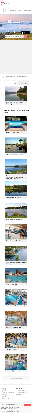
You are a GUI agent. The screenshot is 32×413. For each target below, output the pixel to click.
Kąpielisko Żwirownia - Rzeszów (14, 154)
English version (5, 398)
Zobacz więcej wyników (16, 378)
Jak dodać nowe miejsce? (8, 392)
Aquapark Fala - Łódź (11, 284)
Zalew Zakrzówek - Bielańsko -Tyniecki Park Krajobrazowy (16, 263)
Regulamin (4, 394)
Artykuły (4, 390)
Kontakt (4, 396)
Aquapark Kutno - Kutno (12, 132)
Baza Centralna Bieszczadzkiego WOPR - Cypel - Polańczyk (14, 103)
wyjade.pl (8, 3)
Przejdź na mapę (22, 28)
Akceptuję (27, 405)
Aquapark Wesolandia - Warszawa (15, 327)
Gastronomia (13, 10)
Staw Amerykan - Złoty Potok (13, 197)
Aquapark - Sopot (10, 371)
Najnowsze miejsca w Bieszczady (21, 393)
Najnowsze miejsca (21, 390)
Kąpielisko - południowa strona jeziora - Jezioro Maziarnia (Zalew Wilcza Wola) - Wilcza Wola (15, 177)
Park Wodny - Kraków (11, 349)
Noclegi (20, 10)
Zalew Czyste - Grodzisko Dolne (14, 219)
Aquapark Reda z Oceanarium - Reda (15, 305)
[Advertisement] (16, 57)
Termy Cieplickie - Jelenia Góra (14, 240)
